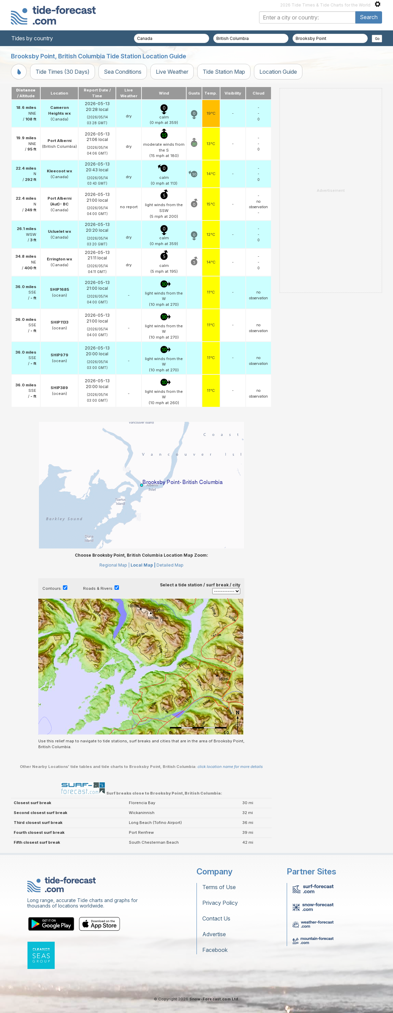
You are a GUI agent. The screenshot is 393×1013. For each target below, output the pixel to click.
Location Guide (278, 71)
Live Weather (172, 71)
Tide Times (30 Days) (63, 71)
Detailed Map (170, 565)
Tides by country (32, 38)
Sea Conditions (122, 71)
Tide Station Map (224, 71)
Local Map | (143, 565)
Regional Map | (114, 565)
